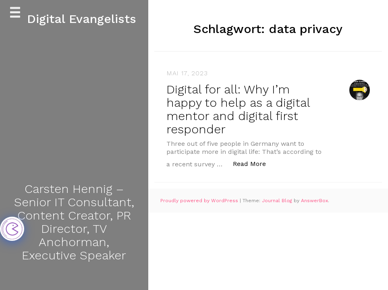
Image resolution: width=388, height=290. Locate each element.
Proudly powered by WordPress (200, 200)
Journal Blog (278, 200)
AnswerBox (314, 200)
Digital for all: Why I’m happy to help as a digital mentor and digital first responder (238, 109)
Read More (253, 163)
